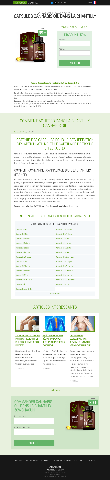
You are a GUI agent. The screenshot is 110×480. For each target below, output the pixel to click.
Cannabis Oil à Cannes (23, 238)
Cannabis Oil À (20, 284)
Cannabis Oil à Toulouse (64, 234)
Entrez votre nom (20, 416)
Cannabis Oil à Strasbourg (64, 271)
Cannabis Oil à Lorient (63, 284)
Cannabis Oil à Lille (22, 261)
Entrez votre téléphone (21, 427)
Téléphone (62, 49)
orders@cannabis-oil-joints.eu (55, 469)
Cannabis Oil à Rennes (23, 271)
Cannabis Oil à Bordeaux (24, 252)
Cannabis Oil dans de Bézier (25, 289)
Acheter (75, 63)
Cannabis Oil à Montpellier (64, 261)
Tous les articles (55, 390)
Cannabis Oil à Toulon (23, 275)
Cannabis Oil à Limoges (64, 275)
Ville (75, 460)
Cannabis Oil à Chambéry (24, 257)
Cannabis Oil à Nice (22, 234)
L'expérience (45, 460)
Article (82, 460)
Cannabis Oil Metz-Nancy (24, 280)
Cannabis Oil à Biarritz (63, 248)
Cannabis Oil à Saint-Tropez (65, 257)
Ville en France (55, 293)
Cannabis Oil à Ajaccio (23, 243)
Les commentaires (32, 460)
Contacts (92, 460)
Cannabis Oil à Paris (22, 229)
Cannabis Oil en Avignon (64, 243)
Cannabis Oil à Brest (62, 252)
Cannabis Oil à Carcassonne (65, 280)
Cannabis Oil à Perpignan (64, 266)
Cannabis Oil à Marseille (64, 229)
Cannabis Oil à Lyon (62, 238)
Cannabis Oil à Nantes (23, 266)
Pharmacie (18, 460)
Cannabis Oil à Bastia (22, 248)
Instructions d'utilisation (62, 460)
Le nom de (62, 39)
